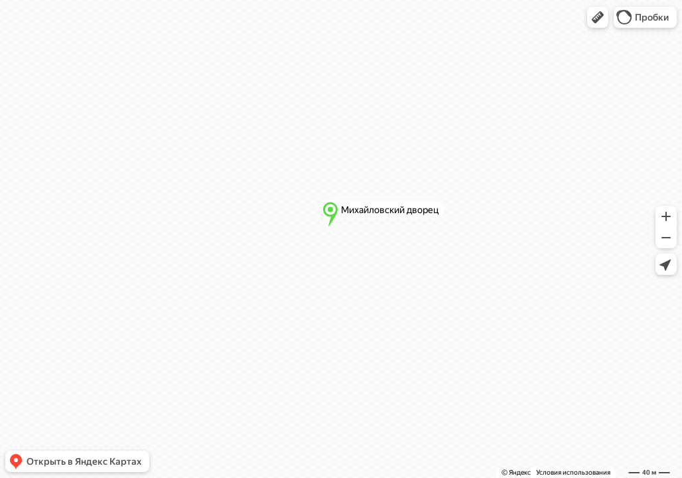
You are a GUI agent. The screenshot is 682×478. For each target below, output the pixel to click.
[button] (597, 17)
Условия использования (573, 472)
